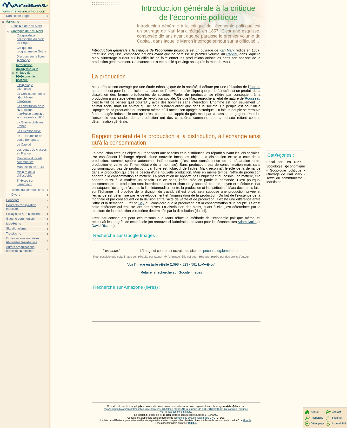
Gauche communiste (20, 218)
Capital (231, 54)
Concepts (12, 200)
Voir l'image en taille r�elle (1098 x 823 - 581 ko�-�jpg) (171, 264)
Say (141, 203)
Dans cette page (17, 16)
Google (247, 420)
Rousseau (252, 98)
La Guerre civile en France (30, 124)
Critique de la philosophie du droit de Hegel (30, 39)
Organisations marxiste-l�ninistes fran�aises (22, 240)
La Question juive (29, 131)
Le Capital (24, 144)
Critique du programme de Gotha (31, 49)
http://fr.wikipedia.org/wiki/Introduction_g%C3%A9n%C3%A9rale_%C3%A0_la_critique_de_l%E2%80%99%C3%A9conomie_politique (176, 409)
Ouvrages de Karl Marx (27, 31)
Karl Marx (227, 50)
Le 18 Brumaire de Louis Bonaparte (29, 137)
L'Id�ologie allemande (25, 87)
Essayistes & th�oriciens (23, 214)
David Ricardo (102, 226)
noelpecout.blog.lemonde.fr (218, 251)
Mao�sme (13, 223)
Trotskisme (13, 233)
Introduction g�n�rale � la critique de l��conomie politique (27, 72)
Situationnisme (16, 228)
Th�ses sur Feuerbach (25, 182)
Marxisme (12, 21)
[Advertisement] (113, 15)
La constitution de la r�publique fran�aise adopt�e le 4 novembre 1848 (30, 111)
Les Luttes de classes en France (32, 151)
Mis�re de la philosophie (26, 174)
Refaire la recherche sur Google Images (171, 272)
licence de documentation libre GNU (196, 417)
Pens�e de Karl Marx (26, 26)
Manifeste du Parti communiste (29, 160)
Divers (15, 194)
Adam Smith (247, 222)
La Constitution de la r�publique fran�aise (31, 97)
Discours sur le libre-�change (31, 58)
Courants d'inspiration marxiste (21, 207)
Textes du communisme (27, 190)
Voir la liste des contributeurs (175, 411)
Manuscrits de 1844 (30, 167)
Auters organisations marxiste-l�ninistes (20, 249)
